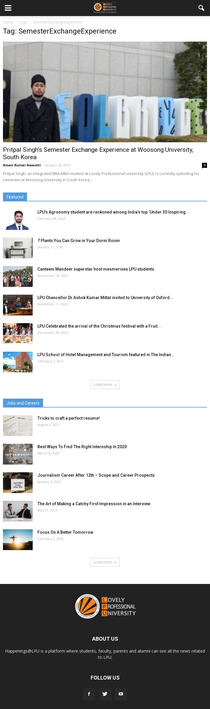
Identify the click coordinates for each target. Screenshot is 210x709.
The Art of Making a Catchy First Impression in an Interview (93, 503)
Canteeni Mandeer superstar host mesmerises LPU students (95, 269)
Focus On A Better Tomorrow (65, 532)
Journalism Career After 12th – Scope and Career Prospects (96, 475)
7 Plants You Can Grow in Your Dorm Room (78, 240)
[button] (201, 8)
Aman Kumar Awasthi (22, 165)
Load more (105, 384)
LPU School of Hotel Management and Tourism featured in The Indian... (106, 354)
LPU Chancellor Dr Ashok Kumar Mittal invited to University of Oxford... (105, 297)
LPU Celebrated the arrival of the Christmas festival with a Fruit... (99, 326)
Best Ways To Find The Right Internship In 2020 (82, 446)
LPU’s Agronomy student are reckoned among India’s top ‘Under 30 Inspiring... (113, 212)
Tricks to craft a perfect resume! (68, 418)
